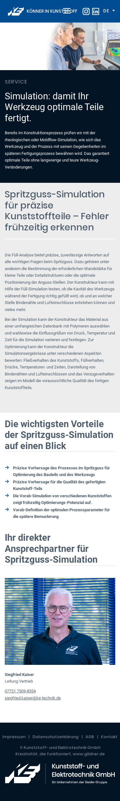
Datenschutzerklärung (56, 736)
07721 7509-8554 (20, 691)
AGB (89, 736)
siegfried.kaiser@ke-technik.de (33, 698)
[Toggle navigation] (66, 11)
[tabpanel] (60, 103)
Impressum (14, 736)
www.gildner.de (89, 754)
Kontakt (109, 736)
